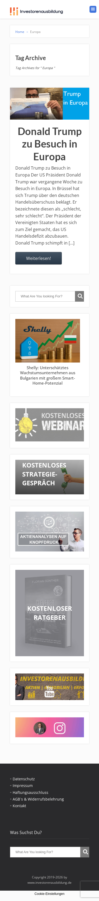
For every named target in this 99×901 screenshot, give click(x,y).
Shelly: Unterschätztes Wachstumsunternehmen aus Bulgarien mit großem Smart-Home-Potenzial (47, 375)
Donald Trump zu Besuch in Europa (50, 143)
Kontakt (19, 805)
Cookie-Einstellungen (49, 894)
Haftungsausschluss (30, 792)
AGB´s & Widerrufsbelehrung (38, 799)
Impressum (23, 785)
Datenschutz (24, 778)
